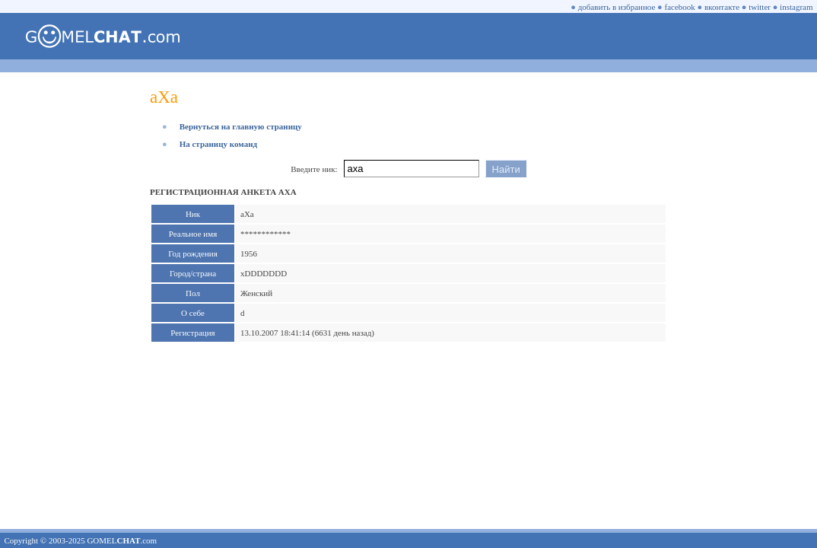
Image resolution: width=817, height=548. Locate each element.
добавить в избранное (617, 6)
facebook (680, 6)
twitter (760, 6)
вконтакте (721, 6)
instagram (796, 6)
